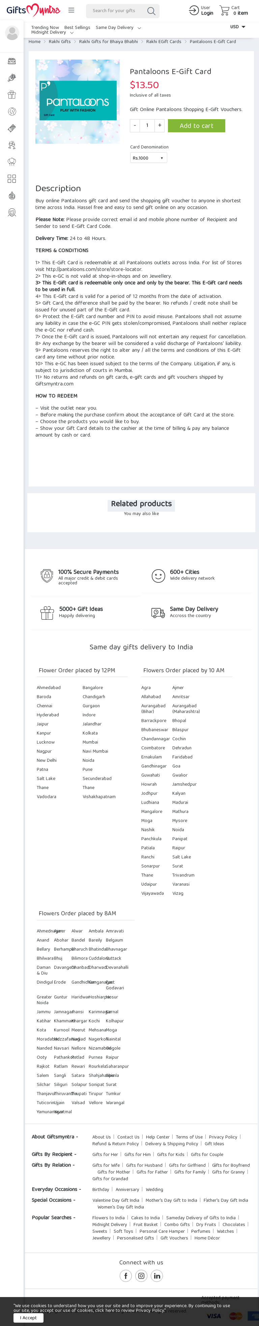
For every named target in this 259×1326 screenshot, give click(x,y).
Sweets (99, 1232)
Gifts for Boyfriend (231, 1166)
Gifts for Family (190, 1172)
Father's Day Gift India (226, 1201)
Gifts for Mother (113, 1172)
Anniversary (127, 1190)
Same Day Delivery (118, 28)
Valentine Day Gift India (115, 1201)
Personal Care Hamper (162, 1232)
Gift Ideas (214, 1144)
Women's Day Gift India (120, 1207)
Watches (225, 1232)
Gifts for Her (105, 1155)
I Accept (28, 1318)
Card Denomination (149, 147)
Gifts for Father (152, 1172)
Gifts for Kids (170, 1155)
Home (34, 42)
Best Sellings (77, 28)
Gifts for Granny (228, 1172)
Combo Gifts (177, 1225)
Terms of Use (189, 1137)
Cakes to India (145, 1218)
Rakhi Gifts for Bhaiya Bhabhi (108, 42)
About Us (101, 1137)
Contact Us (128, 1137)
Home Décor (207, 1238)
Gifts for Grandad (110, 1179)
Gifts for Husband (144, 1166)
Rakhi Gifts (60, 42)
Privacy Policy (223, 1137)
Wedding (154, 1190)
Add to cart (196, 126)
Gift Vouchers (174, 1238)
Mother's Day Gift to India (171, 1201)
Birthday (100, 1190)
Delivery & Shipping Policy (171, 1144)
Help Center (158, 1137)
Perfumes (200, 1232)
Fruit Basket (146, 1225)
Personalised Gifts (135, 1238)
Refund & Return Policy (115, 1144)
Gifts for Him (137, 1155)
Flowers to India (108, 1218)
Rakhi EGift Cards (163, 42)
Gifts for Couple (207, 1155)
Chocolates (234, 1225)
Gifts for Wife (106, 1166)
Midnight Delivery (52, 33)
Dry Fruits (206, 1225)
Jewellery (101, 1238)
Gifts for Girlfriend (187, 1166)
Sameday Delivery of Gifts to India (201, 1218)
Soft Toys (123, 1232)
